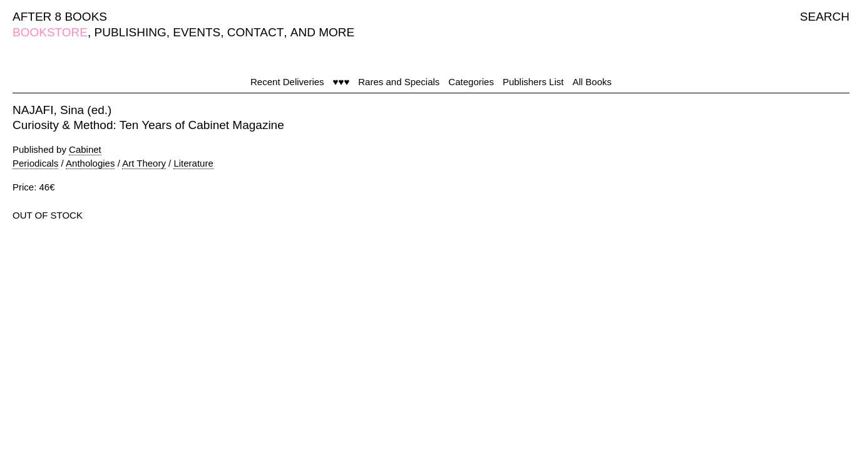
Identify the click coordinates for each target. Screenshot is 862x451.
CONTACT (255, 32)
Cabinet (85, 149)
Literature (193, 163)
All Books (592, 81)
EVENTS (196, 32)
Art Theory (144, 163)
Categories (471, 81)
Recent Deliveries (287, 81)
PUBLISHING (131, 32)
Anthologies (90, 163)
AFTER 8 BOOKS (60, 16)
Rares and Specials (398, 81)
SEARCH (824, 16)
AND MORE (322, 32)
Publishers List (533, 81)
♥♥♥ (341, 81)
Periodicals (35, 163)
